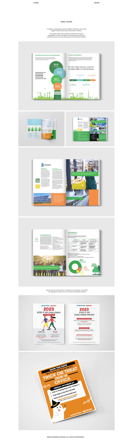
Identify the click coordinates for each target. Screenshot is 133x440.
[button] (97, 3)
